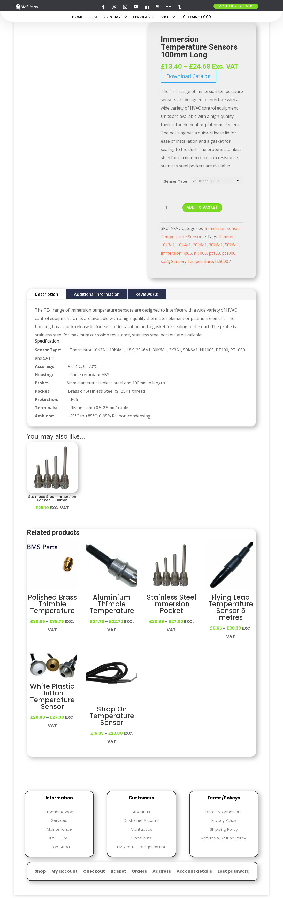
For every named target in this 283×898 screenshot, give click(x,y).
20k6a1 (200, 245)
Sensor (178, 261)
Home (77, 17)
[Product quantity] (168, 207)
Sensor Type (175, 181)
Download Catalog (188, 76)
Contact (113, 17)
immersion (171, 253)
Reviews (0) (146, 294)
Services (141, 17)
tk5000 (221, 261)
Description (46, 294)
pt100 (214, 253)
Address (161, 872)
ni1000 (200, 253)
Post (93, 17)
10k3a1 (168, 245)
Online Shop (235, 6)
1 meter (226, 236)
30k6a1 (216, 245)
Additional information (97, 294)
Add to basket (202, 207)
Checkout (94, 872)
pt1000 (228, 253)
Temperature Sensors (182, 236)
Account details (194, 872)
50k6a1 (232, 245)
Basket (118, 872)
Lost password (234, 872)
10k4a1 (184, 245)
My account (64, 872)
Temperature (200, 261)
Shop (165, 17)
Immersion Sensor (222, 228)
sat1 (165, 261)
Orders (139, 872)
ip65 (187, 253)
